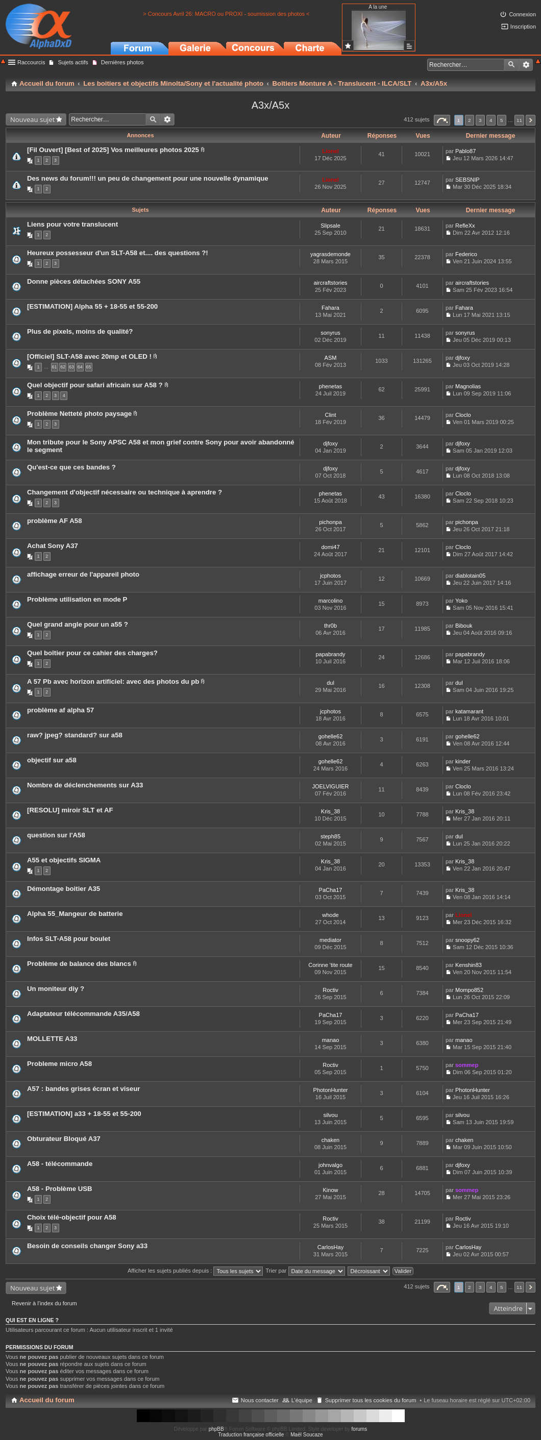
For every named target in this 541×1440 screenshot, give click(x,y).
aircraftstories (330, 283)
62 (62, 366)
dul (330, 683)
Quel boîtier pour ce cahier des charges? (92, 653)
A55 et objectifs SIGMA (64, 860)
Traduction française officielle (251, 1434)
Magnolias (468, 386)
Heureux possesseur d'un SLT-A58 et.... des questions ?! (117, 253)
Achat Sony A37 (52, 546)
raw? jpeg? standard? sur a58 (74, 735)
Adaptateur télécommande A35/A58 (83, 1013)
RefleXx (465, 225)
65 (88, 366)
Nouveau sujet (32, 119)
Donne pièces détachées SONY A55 (83, 281)
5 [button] (501, 120)
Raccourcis (31, 62)
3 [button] (480, 120)
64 (80, 366)
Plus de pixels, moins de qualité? (80, 331)
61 (54, 366)
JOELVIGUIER (330, 786)
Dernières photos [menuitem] (122, 62)
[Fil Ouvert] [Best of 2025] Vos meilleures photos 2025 (113, 150)
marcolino (330, 601)
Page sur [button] (442, 120)
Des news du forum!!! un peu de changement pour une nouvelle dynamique (147, 178)
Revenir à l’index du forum (44, 1303)
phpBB (216, 1429)
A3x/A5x (270, 105)
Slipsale (330, 225)
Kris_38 (330, 811)
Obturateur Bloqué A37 (64, 1139)
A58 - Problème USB (59, 1189)
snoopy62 (467, 940)
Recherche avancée (526, 65)
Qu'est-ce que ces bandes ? (71, 467)
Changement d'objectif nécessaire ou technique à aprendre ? (124, 492)
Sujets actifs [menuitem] (73, 62)
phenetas (330, 386)
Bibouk (464, 626)
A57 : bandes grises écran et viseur (83, 1089)
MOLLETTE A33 (52, 1038)
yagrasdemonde (330, 254)
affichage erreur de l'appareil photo (83, 574)
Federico (466, 254)
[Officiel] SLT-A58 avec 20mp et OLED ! (89, 356)
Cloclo (463, 415)
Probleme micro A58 (59, 1063)
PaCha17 (330, 890)
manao (330, 1040)
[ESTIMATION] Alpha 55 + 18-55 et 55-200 (92, 306)
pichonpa (330, 522)
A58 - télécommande (59, 1164)
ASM (331, 358)
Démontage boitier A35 (63, 888)
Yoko (461, 601)
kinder (463, 761)
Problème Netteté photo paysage (79, 413)
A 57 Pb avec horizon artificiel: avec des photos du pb (113, 681)
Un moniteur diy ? (55, 988)
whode (330, 915)
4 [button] (491, 120)
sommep (466, 1065)
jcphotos (330, 576)
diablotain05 (470, 576)
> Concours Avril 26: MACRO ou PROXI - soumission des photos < (226, 14)
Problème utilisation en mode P (77, 599)
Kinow (330, 1190)
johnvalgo (330, 1165)
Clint (330, 415)
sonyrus (330, 333)
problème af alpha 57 (60, 710)
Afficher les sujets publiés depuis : (195, 1271)
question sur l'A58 (56, 835)
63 (71, 366)
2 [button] (469, 120)
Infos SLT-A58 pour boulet (68, 938)
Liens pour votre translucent (72, 224)
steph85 (330, 836)
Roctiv (330, 990)
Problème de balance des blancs (79, 963)
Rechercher (511, 65)
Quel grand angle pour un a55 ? (77, 624)
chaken (330, 1140)
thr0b (330, 626)
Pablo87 (465, 151)
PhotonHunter (330, 1090)
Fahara (330, 308)
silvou (330, 1115)
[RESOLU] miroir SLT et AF (70, 810)
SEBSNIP (467, 180)
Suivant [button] (530, 120)
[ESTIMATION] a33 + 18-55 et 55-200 (84, 1114)
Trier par (305, 1271)
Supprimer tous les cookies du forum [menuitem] (370, 1400)
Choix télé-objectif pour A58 (71, 1217)
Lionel (330, 151)
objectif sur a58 (52, 760)
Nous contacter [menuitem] (260, 1400)
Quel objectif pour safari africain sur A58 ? (95, 385)
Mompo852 (469, 990)
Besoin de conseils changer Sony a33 (87, 1246)
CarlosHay (330, 1247)
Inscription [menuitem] (523, 26)
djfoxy (462, 358)
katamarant (469, 711)
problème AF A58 (54, 521)
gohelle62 (330, 736)
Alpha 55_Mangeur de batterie (75, 913)
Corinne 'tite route (330, 965)
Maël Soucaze (306, 1434)
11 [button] (519, 120)
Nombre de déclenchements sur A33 (85, 785)
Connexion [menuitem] (522, 14)
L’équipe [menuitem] (301, 1400)
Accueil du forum (47, 1400)
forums (359, 1429)
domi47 (330, 547)
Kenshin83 (468, 965)
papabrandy (330, 654)
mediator (330, 940)
